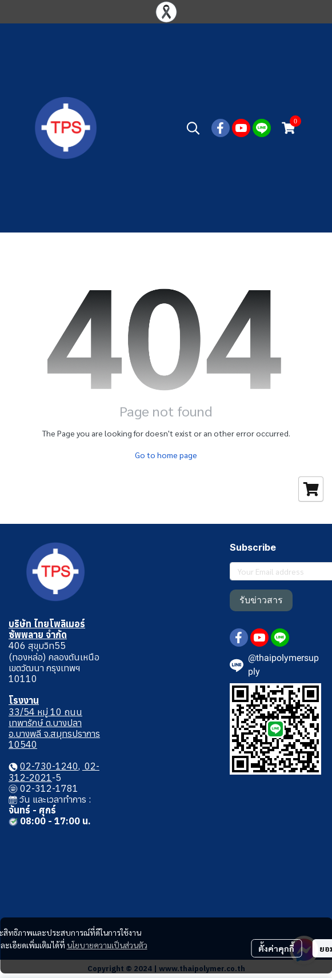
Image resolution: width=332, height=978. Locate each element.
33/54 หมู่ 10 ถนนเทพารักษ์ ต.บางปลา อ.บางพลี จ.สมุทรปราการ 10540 (54, 728)
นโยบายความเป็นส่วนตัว (107, 945)
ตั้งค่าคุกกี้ (276, 948)
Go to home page (166, 455)
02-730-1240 (49, 766)
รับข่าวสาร (261, 600)
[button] (193, 128)
